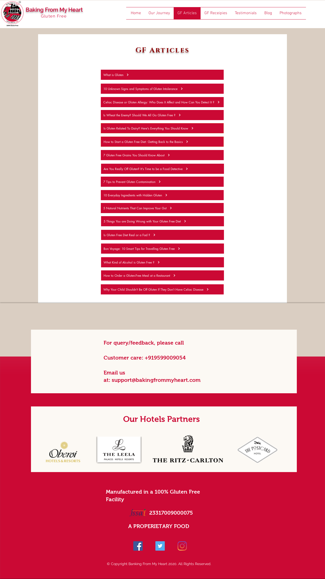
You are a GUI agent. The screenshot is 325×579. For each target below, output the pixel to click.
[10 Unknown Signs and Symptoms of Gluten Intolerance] (162, 89)
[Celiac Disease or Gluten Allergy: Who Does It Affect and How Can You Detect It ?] (162, 102)
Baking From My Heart (54, 9)
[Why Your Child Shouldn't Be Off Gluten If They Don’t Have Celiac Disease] (162, 289)
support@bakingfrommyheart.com (156, 380)
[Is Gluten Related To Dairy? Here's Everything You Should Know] (162, 128)
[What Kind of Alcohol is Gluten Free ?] (162, 262)
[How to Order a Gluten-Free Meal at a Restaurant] (162, 275)
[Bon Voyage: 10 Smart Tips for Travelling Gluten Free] (162, 249)
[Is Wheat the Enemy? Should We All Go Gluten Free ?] (162, 115)
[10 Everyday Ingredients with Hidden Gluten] (162, 195)
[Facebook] (138, 546)
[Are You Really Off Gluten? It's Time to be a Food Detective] (162, 169)
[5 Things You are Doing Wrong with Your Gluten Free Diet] (162, 221)
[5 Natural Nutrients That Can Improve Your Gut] (162, 208)
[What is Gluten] (162, 75)
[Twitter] (160, 546)
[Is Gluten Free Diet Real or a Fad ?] (162, 235)
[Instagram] (182, 546)
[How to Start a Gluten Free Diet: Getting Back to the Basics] (162, 142)
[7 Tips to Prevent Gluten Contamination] (162, 182)
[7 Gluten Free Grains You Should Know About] (162, 155)
